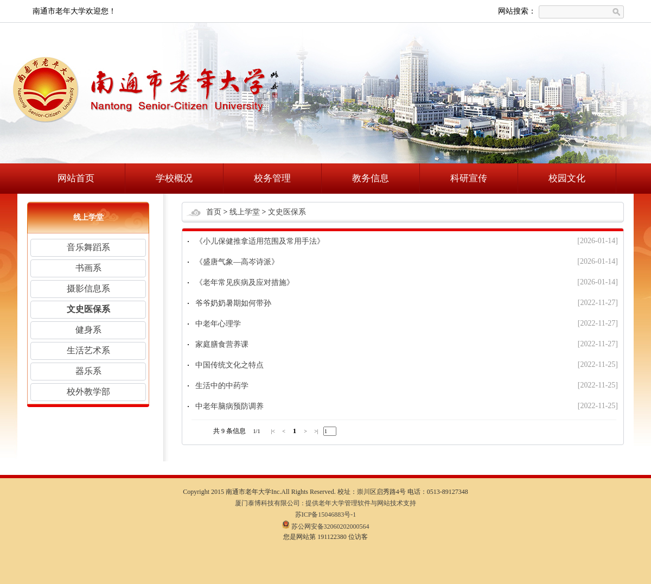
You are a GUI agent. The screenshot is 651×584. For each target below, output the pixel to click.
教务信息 (370, 178)
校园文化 (566, 178)
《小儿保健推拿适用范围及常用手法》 (259, 241)
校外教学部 (88, 391)
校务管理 (272, 178)
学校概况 (174, 178)
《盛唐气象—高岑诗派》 (237, 262)
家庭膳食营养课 (221, 344)
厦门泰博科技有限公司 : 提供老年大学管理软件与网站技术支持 (325, 503)
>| (316, 431)
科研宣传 (468, 178)
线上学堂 (244, 212)
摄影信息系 (88, 288)
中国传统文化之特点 (229, 365)
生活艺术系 (88, 350)
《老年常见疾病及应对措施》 (244, 282)
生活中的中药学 (221, 386)
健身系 (88, 329)
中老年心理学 (218, 324)
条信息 (236, 431)
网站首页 (76, 178)
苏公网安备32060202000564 (325, 526)
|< (273, 431)
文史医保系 (88, 309)
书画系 (88, 267)
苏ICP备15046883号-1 (325, 514)
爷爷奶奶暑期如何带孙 (233, 303)
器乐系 (88, 371)
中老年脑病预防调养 (229, 406)
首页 (213, 212)
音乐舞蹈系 (88, 247)
